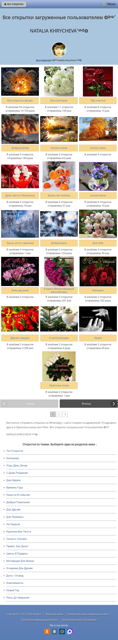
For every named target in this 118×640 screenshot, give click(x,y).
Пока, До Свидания (17, 597)
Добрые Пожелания (18, 502)
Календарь (12, 458)
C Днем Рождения (17, 472)
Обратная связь (55, 614)
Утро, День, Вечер (16, 465)
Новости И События (18, 494)
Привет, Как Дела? (17, 546)
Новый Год (12, 590)
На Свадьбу (13, 524)
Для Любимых (15, 516)
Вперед (86, 403)
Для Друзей (13, 509)
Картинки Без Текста (18, 531)
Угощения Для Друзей (19, 568)
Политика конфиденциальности (39, 619)
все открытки (13, 4)
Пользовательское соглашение (79, 619)
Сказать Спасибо (16, 538)
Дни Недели (13, 480)
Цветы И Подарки (16, 553)
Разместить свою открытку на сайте (88, 614)
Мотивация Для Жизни (20, 560)
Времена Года (14, 487)
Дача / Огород (15, 575)
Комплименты (14, 582)
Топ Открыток (14, 450)
